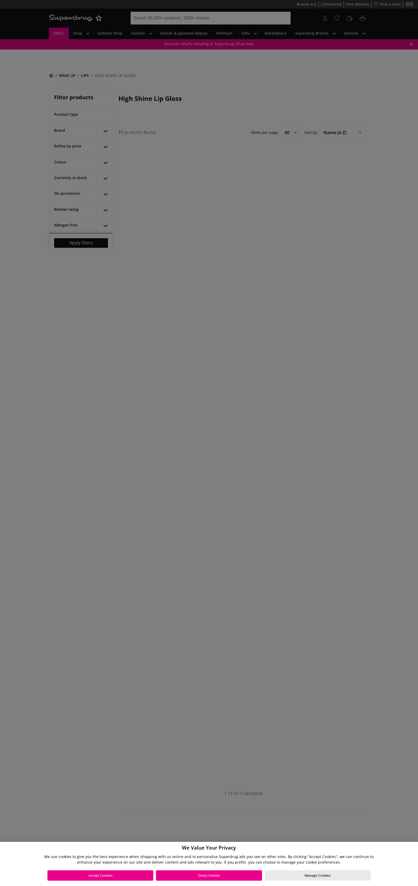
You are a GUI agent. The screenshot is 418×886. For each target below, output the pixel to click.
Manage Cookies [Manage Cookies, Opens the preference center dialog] (317, 875)
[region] (209, 864)
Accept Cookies (100, 875)
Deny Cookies (209, 875)
